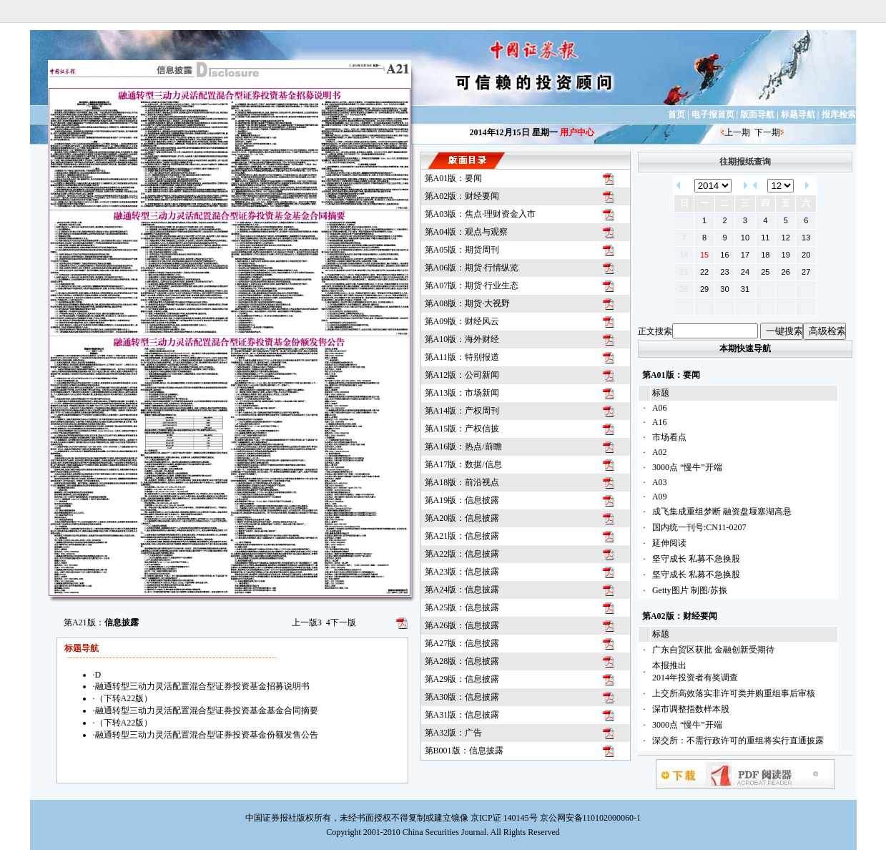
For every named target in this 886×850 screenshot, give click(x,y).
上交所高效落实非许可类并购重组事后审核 (733, 693)
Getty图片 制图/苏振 (689, 590)
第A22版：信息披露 (462, 554)
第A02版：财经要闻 (462, 196)
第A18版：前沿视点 (462, 482)
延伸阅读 (669, 543)
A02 (659, 452)
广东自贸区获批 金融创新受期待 (713, 650)
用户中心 (577, 132)
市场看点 (669, 437)
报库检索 (839, 114)
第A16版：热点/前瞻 (463, 446)
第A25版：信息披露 (462, 607)
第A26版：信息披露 (462, 625)
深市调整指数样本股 (690, 709)
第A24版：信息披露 (462, 590)
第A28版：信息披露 (462, 661)
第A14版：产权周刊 (462, 411)
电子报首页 (712, 114)
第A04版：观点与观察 (466, 232)
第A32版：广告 (454, 733)
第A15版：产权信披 (462, 429)
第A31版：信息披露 (462, 715)
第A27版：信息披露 (462, 643)
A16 (659, 422)
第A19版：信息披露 (462, 500)
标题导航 (798, 114)
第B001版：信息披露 (464, 751)
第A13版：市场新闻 (462, 393)
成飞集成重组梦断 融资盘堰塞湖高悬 (722, 512)
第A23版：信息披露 (462, 572)
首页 (676, 114)
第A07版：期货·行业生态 (472, 285)
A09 (659, 497)
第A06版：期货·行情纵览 (472, 268)
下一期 (767, 132)
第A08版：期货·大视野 (468, 303)
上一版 (307, 622)
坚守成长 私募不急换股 (696, 559)
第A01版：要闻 (454, 178)
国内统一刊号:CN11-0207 (699, 527)
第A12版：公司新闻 (462, 375)
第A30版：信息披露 (462, 697)
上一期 (737, 132)
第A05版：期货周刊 (462, 250)
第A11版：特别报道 (462, 357)
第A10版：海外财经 (462, 339)
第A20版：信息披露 (462, 518)
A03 (659, 482)
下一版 (341, 622)
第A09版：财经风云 (462, 321)
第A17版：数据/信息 (463, 464)
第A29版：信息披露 (462, 679)
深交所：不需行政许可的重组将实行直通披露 (738, 741)
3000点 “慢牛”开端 (687, 467)
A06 (659, 408)
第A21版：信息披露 (462, 536)
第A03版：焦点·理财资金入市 (480, 214)
